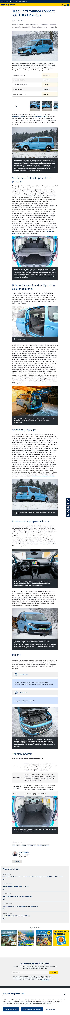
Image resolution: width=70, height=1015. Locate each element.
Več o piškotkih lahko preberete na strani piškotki (37, 1003)
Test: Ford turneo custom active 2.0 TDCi (15, 886)
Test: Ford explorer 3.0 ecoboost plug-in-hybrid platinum (20, 905)
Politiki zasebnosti (44, 979)
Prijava (54, 972)
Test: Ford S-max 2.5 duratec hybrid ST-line (16, 915)
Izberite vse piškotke (11, 1009)
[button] (54, 105)
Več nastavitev (51, 1009)
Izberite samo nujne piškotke (33, 1009)
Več (3, 879)
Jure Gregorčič (24, 852)
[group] (17, 105)
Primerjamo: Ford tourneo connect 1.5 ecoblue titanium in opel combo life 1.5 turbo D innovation (33, 876)
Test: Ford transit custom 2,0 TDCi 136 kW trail (17, 896)
